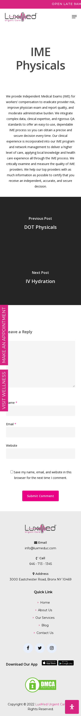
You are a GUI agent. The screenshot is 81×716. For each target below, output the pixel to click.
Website (11, 445)
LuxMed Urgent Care (51, 704)
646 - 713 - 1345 (40, 564)
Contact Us (45, 633)
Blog (45, 625)
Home (45, 602)
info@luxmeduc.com (40, 548)
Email (11, 424)
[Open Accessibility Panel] (72, 707)
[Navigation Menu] (74, 17)
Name (11, 403)
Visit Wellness (3, 390)
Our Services (44, 618)
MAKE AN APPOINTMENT (3, 335)
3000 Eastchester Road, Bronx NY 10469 (40, 579)
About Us (45, 610)
